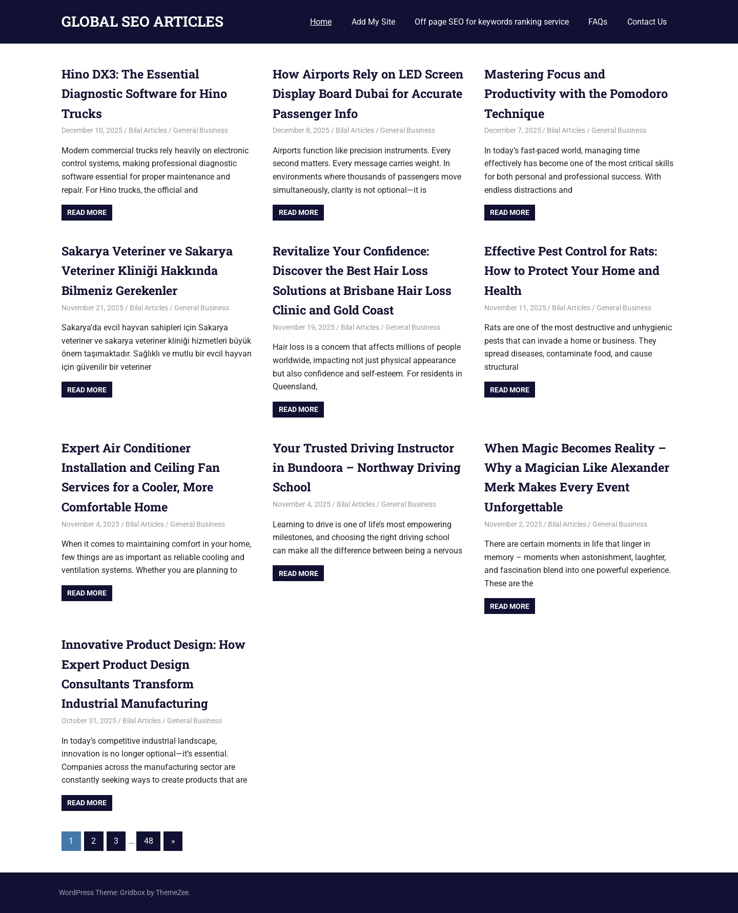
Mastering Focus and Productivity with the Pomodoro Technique (579, 94)
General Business (200, 130)
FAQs (597, 22)
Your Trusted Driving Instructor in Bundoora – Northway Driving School (366, 467)
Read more (87, 212)
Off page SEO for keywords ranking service (492, 22)
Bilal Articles (148, 130)
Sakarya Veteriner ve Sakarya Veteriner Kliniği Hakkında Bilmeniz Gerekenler (150, 271)
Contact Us (647, 22)
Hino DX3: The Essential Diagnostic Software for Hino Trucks (147, 94)
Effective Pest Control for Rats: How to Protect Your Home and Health (576, 271)
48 (148, 841)
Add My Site (373, 22)
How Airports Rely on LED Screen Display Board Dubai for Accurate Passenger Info (365, 94)
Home (321, 22)
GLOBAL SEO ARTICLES (142, 21)
